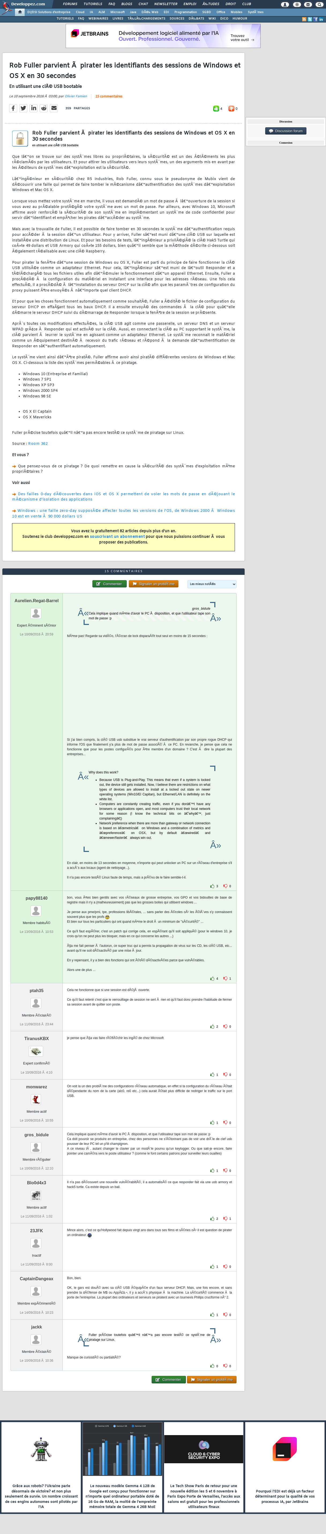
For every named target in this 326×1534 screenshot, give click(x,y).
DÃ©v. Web (149, 12)
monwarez (36, 1087)
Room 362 (38, 443)
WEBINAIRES (98, 19)
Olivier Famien (76, 96)
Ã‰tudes (211, 4)
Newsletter (166, 4)
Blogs (127, 4)
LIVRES (118, 19)
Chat (143, 4)
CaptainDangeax (36, 1278)
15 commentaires (108, 97)
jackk (36, 1327)
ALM (101, 12)
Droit (230, 4)
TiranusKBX (36, 1038)
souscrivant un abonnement (117, 536)
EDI (166, 12)
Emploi (190, 4)
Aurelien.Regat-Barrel (36, 600)
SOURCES (177, 19)
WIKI (212, 19)
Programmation (185, 12)
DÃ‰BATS (196, 19)
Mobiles (236, 12)
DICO (224, 19)
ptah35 (37, 990)
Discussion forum (286, 131)
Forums (70, 4)
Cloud (80, 12)
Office (220, 12)
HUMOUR (240, 19)
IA (91, 12)
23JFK (36, 1230)
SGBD (206, 12)
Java (133, 12)
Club (246, 4)
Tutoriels (93, 4)
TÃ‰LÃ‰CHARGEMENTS (146, 19)
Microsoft (117, 12)
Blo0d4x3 (36, 1183)
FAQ (111, 4)
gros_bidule (36, 1135)
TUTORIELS (65, 19)
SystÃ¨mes (256, 12)
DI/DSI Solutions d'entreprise (48, 12)
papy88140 (37, 898)
